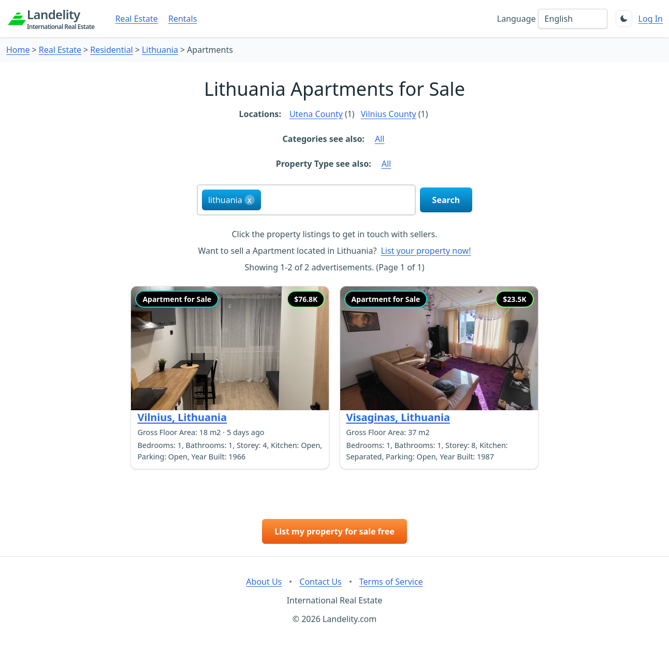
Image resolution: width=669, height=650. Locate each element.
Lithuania (160, 49)
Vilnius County (388, 114)
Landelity (60, 18)
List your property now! (426, 250)
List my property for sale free (334, 531)
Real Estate (136, 18)
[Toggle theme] (624, 18)
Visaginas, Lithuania (398, 417)
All (379, 139)
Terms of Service (391, 581)
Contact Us (320, 581)
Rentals (182, 18)
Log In (650, 18)
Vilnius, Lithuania (182, 417)
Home (18, 49)
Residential (111, 49)
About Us (264, 581)
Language (516, 18)
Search (446, 200)
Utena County (316, 114)
